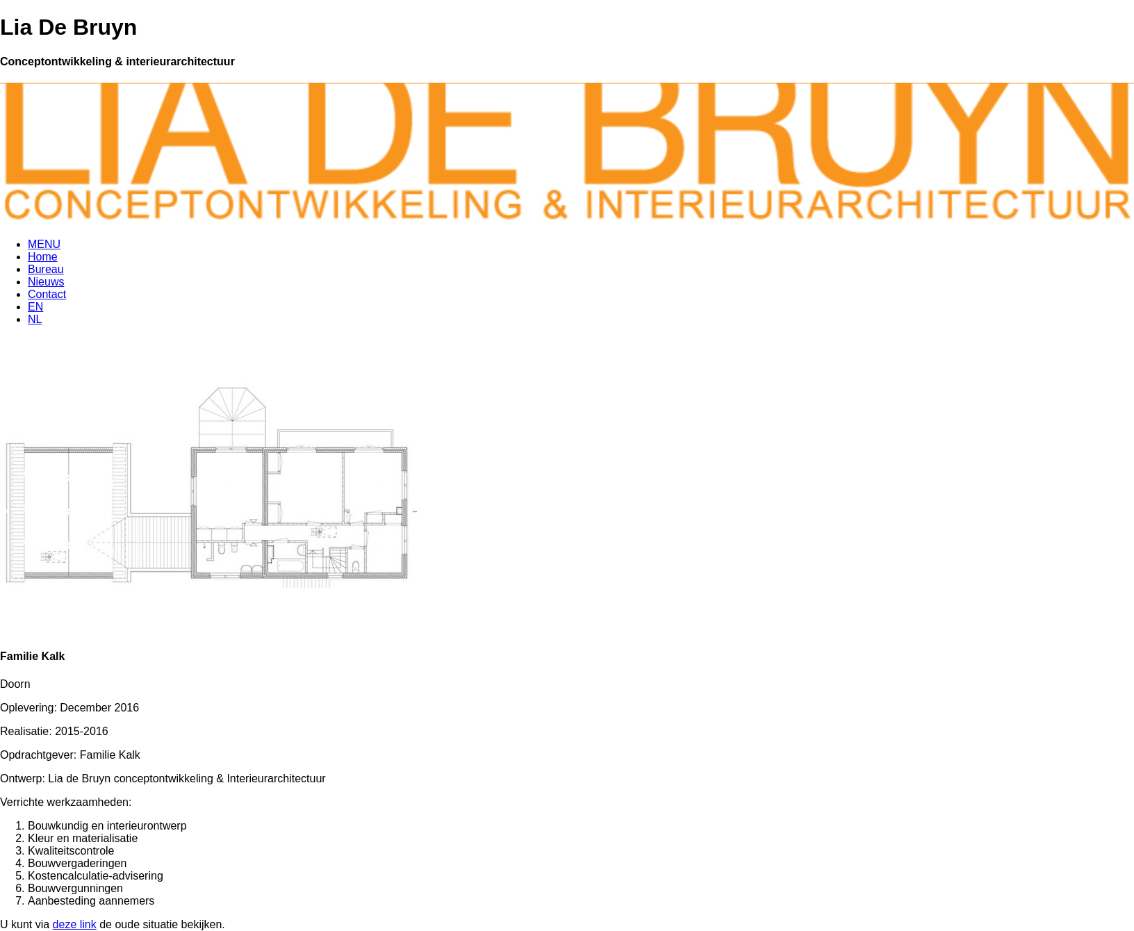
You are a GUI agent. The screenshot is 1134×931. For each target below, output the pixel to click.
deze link (75, 924)
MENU (44, 244)
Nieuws (46, 282)
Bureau (46, 269)
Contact (47, 294)
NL (35, 319)
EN (35, 307)
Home (43, 257)
